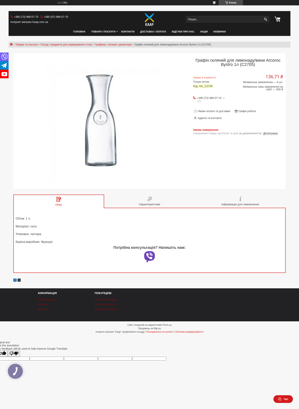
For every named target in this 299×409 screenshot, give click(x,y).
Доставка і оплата (153, 31)
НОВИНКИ (219, 31)
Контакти (128, 31)
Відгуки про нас (183, 31)
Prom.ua (167, 325)
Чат (283, 399)
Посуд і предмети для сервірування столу (66, 44)
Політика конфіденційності (189, 332)
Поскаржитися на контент (159, 332)
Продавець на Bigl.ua (149, 328)
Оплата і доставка (106, 299)
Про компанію (46, 299)
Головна (79, 31)
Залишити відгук (105, 304)
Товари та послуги (26, 44)
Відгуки (42, 304)
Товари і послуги (103, 31)
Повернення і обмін (107, 309)
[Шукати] (266, 19)
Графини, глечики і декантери (113, 44)
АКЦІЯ (204, 31)
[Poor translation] (14, 353)
